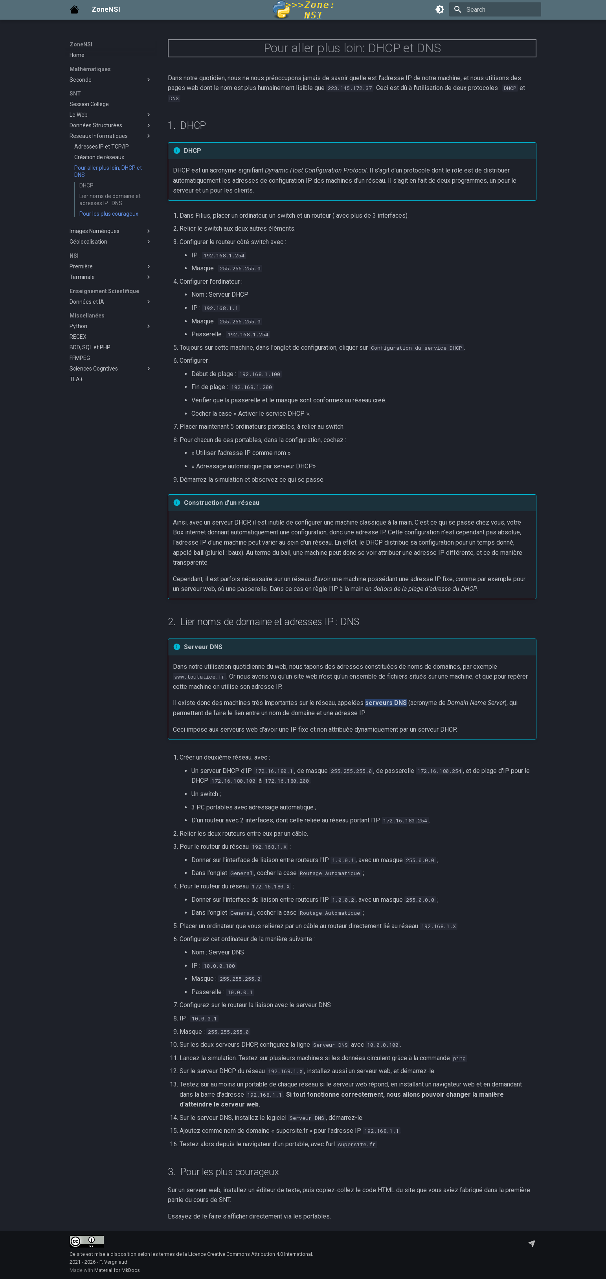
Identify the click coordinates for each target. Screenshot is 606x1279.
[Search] (495, 9)
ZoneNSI (81, 44)
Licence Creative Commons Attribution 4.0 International (250, 1254)
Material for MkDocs (117, 1270)
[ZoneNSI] (74, 9)
